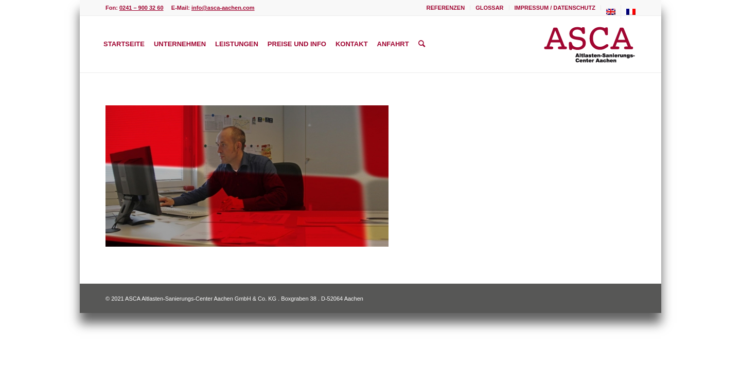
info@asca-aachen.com (223, 8)
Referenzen (446, 8)
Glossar (489, 8)
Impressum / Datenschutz (555, 8)
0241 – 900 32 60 (141, 8)
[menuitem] (446, 7)
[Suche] (422, 44)
